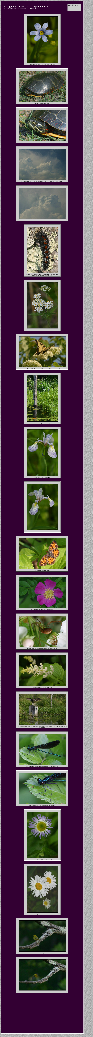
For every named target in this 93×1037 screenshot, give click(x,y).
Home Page (71, 4)
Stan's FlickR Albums (73, 5)
